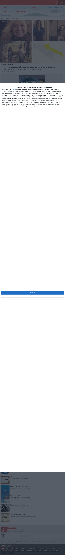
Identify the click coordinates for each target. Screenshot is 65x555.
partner (14, 89)
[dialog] (32, 277)
